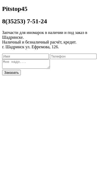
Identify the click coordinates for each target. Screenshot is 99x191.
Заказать (11, 74)
